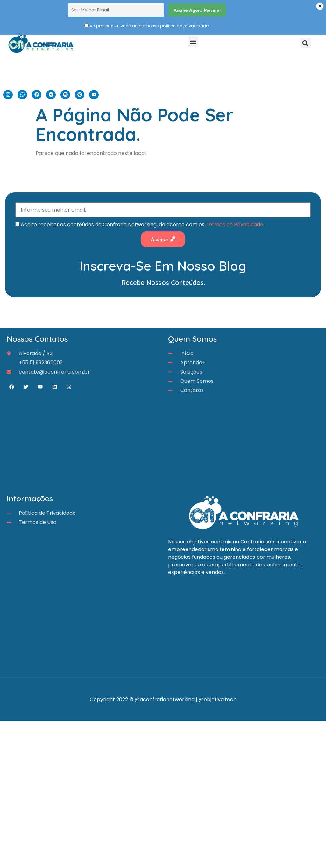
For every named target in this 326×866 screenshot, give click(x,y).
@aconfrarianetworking (165, 699)
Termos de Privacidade (234, 223)
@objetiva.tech (218, 699)
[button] (193, 41)
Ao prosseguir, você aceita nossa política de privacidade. (149, 26)
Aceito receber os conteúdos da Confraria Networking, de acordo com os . (142, 223)
